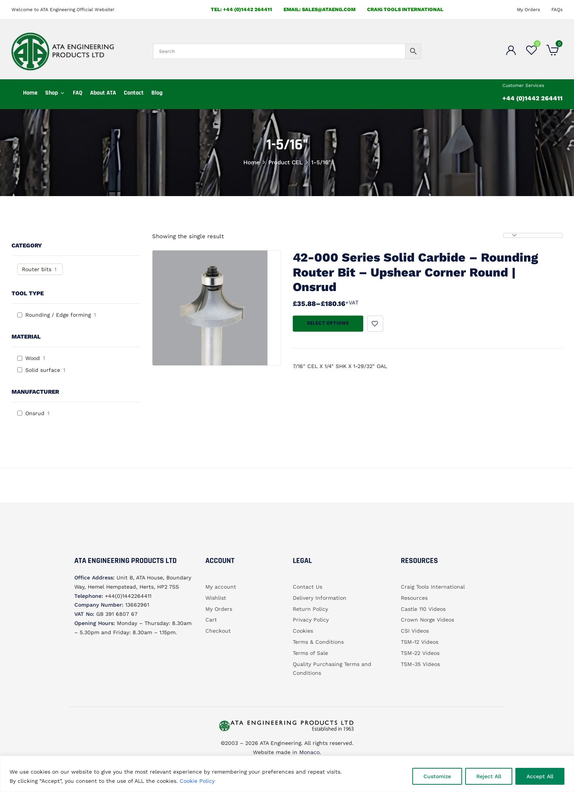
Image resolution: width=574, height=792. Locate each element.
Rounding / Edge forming (58, 315)
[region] (287, 774)
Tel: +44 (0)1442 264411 (241, 9)
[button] (552, 51)
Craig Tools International (405, 9)
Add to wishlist (375, 324)
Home (251, 162)
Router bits (36, 269)
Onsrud (34, 413)
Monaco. (309, 752)
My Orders (528, 9)
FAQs (557, 9)
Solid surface (42, 370)
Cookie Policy (197, 781)
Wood (32, 358)
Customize (437, 776)
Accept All (539, 776)
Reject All (488, 776)
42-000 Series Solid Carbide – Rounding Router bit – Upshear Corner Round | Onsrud (415, 272)
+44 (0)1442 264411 (532, 98)
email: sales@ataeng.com (320, 9)
